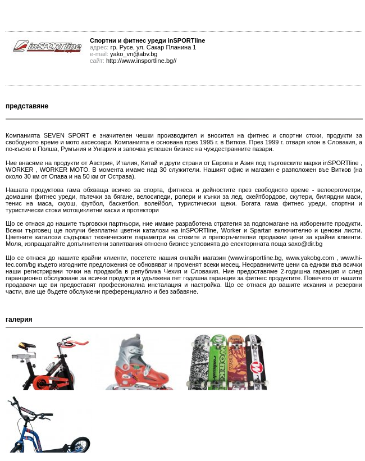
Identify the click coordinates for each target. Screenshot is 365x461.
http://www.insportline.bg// (141, 60)
